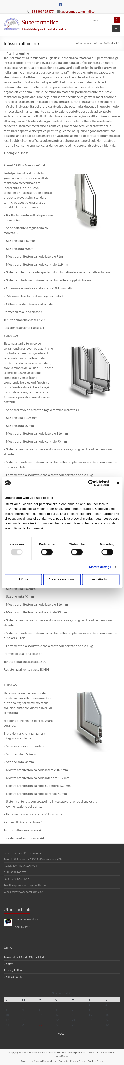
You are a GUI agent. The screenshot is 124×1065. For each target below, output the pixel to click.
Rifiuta (23, 579)
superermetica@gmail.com (78, 11)
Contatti (9, 963)
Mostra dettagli (100, 567)
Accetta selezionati (62, 579)
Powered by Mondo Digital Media (25, 957)
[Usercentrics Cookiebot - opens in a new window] (91, 483)
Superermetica (40, 22)
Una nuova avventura (26, 919)
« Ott (61, 1033)
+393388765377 (42, 11)
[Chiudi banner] (117, 483)
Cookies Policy (13, 976)
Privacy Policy (13, 970)
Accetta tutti (101, 579)
